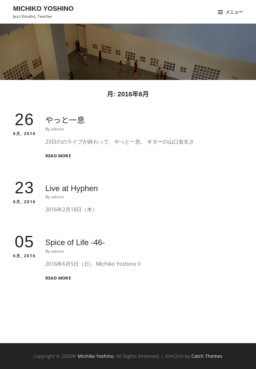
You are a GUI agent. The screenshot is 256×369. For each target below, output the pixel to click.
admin (57, 129)
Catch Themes (207, 356)
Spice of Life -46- (75, 242)
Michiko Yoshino (43, 8)
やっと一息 (65, 120)
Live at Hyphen (71, 188)
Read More (58, 155)
